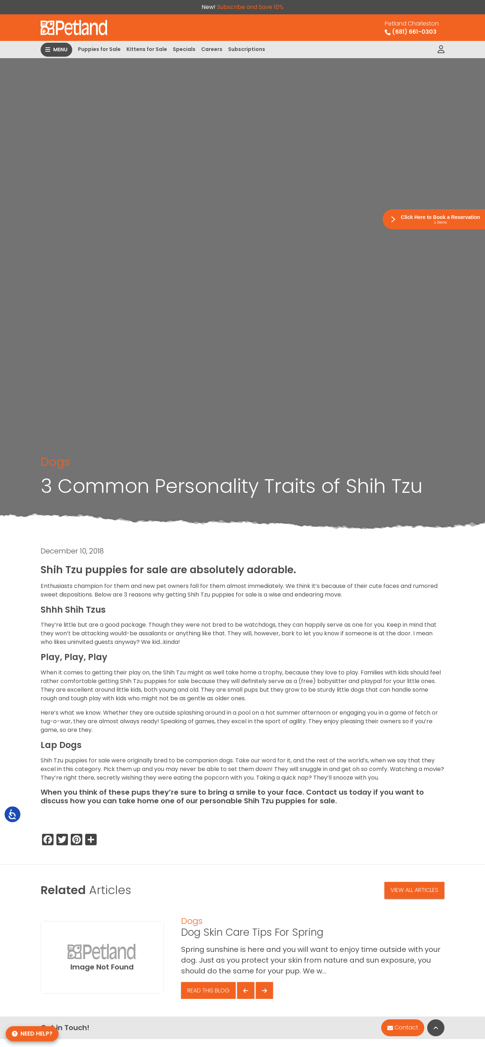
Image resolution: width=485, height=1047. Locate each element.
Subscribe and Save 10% (250, 7)
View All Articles (414, 890)
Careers (211, 49)
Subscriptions (246, 49)
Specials (184, 49)
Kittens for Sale (146, 49)
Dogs (55, 462)
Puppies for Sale (99, 49)
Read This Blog (208, 990)
